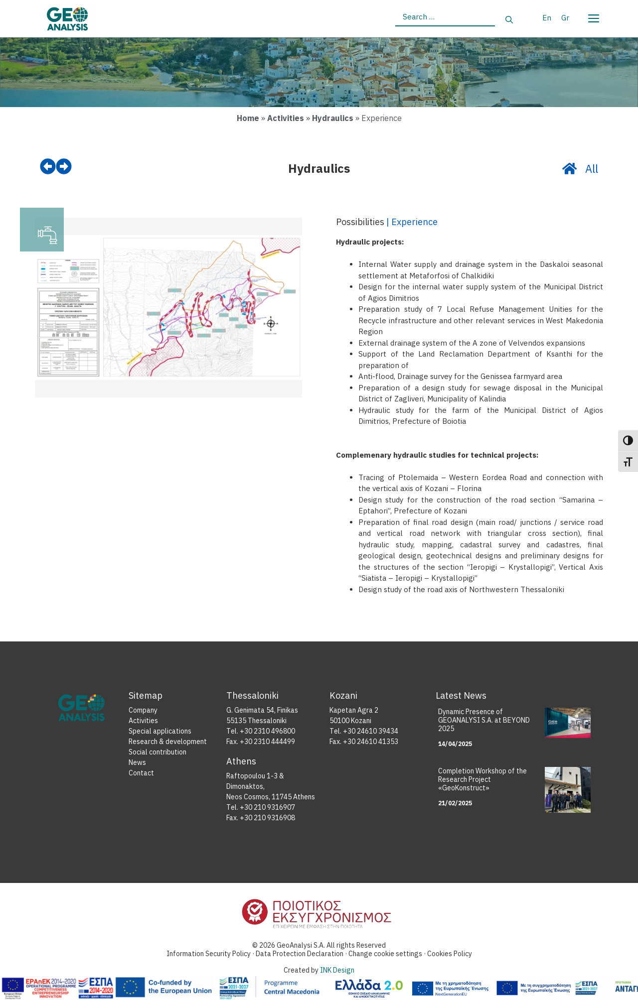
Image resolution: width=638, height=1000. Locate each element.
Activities (285, 118)
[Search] (509, 20)
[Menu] (593, 16)
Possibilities (360, 222)
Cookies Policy (449, 953)
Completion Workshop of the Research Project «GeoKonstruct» (482, 779)
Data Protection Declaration (300, 953)
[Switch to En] (546, 17)
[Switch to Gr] (565, 17)
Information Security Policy (208, 953)
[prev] (48, 167)
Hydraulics (332, 118)
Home (248, 118)
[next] (64, 167)
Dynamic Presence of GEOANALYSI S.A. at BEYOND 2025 (484, 720)
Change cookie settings (385, 953)
